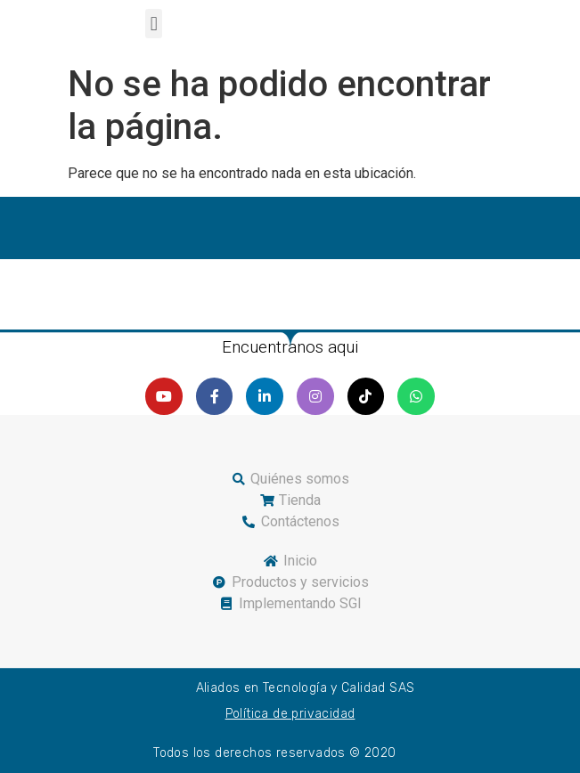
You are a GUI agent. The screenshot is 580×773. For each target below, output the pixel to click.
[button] (153, 23)
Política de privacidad (290, 713)
